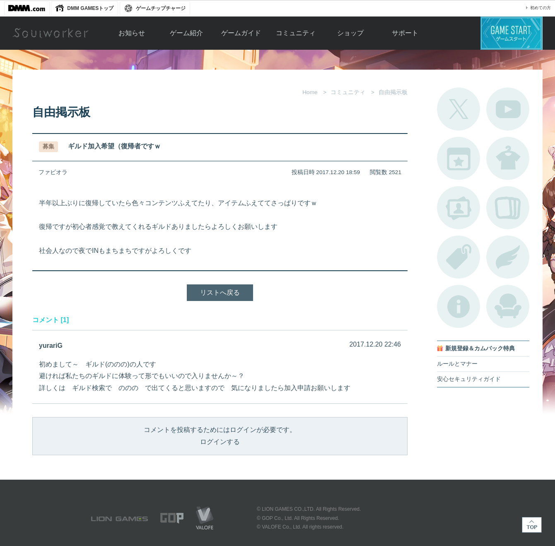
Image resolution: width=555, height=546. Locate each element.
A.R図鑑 (507, 207)
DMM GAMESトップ (90, 8)
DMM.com (27, 8)
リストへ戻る (220, 292)
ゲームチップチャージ (161, 8)
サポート (405, 32)
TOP (532, 525)
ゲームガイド (241, 32)
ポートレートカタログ (458, 207)
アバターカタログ (507, 158)
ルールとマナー (457, 364)
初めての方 (540, 7)
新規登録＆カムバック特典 (480, 348)
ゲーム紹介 (186, 32)
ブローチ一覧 (507, 257)
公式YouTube (507, 109)
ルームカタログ (507, 306)
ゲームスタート (511, 33)
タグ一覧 (458, 257)
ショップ (350, 32)
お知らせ (131, 32)
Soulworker (50, 33)
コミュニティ (296, 32)
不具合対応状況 (458, 306)
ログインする (220, 441)
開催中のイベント (458, 158)
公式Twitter (458, 109)
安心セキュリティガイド (469, 379)
